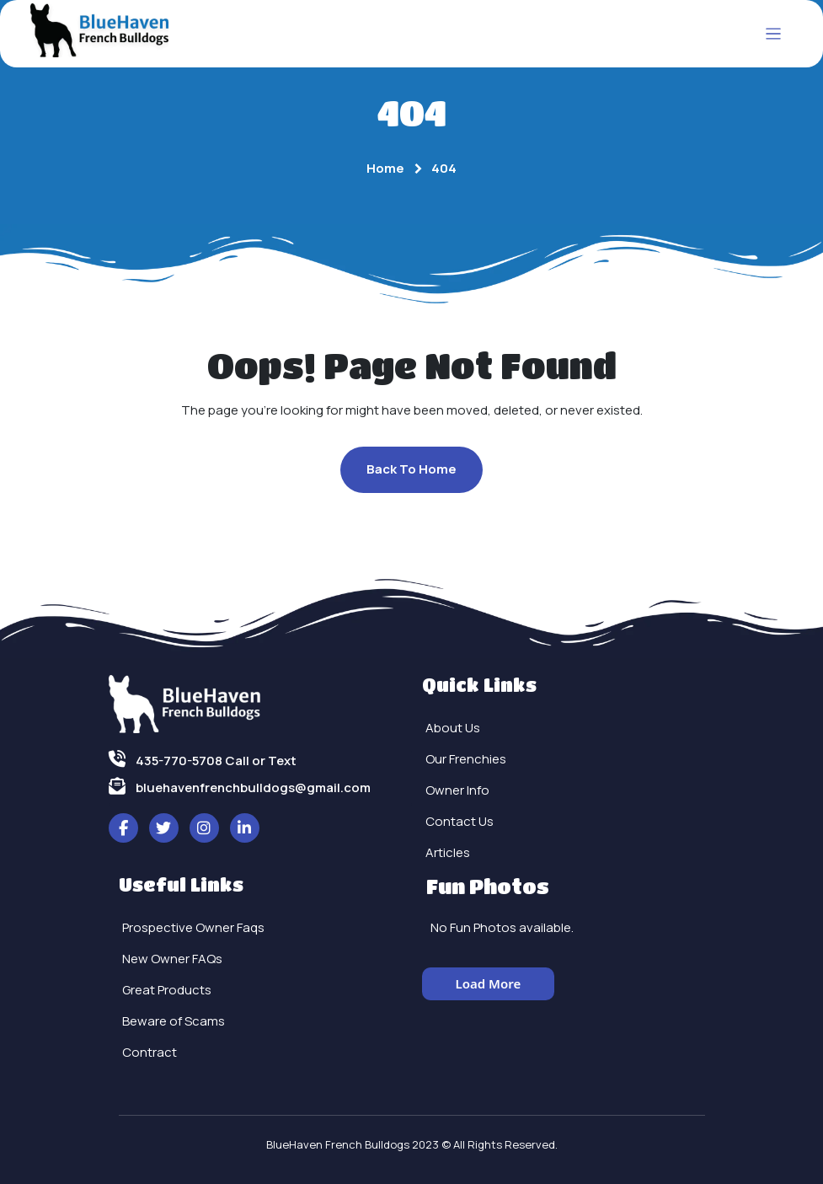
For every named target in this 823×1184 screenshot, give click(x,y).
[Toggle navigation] (774, 34)
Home (385, 168)
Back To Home (411, 469)
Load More (488, 983)
